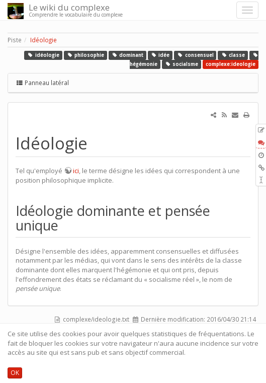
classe (233, 55)
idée (160, 55)
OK (15, 372)
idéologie (43, 55)
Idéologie (43, 40)
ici (76, 170)
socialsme (182, 64)
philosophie (85, 55)
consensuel (195, 55)
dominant (128, 55)
